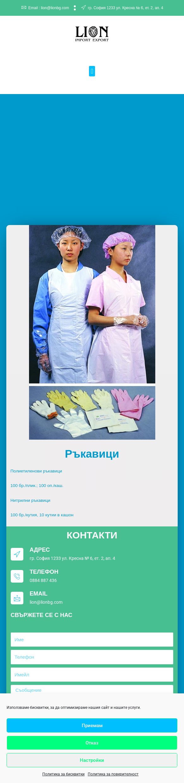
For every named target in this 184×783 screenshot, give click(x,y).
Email (39, 593)
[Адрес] (17, 554)
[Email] (17, 598)
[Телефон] (17, 576)
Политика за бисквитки (63, 774)
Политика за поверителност (113, 774)
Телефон (44, 571)
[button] (92, 71)
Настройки (92, 760)
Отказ (92, 743)
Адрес (40, 549)
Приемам (92, 725)
